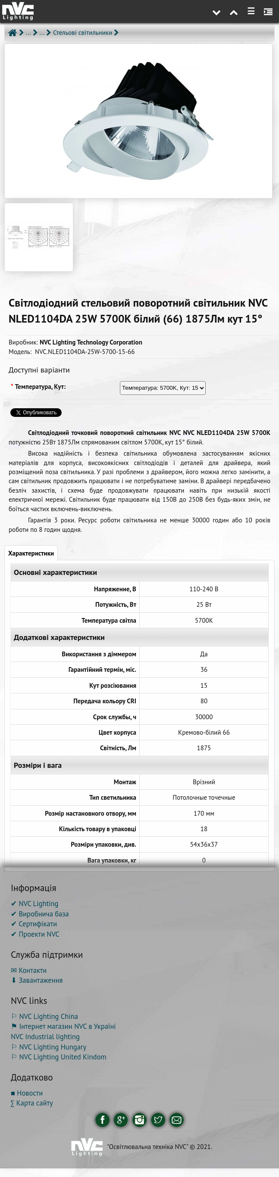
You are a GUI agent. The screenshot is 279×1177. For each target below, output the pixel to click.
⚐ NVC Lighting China (44, 1016)
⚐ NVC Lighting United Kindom (59, 1057)
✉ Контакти (29, 970)
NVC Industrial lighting (45, 1036)
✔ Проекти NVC (35, 934)
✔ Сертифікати (34, 924)
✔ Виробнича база (40, 914)
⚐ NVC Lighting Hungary (48, 1047)
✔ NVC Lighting (34, 903)
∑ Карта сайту (32, 1103)
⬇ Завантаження (37, 980)
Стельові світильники (82, 32)
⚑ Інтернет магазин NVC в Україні (63, 1026)
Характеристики (31, 553)
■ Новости (27, 1093)
